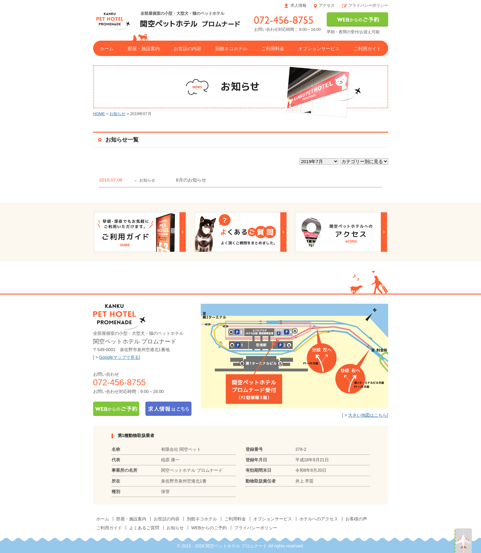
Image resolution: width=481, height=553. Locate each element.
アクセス (327, 5)
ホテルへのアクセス (318, 518)
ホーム (107, 48)
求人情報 (298, 5)
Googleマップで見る (119, 357)
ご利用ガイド (367, 48)
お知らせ (117, 113)
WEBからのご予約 (209, 527)
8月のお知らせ (191, 179)
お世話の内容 (187, 48)
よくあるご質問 (144, 527)
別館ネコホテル (231, 48)
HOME (99, 113)
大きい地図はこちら (367, 415)
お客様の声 (356, 518)
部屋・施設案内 (144, 48)
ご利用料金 (272, 48)
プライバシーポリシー (368, 5)
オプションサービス (319, 48)
